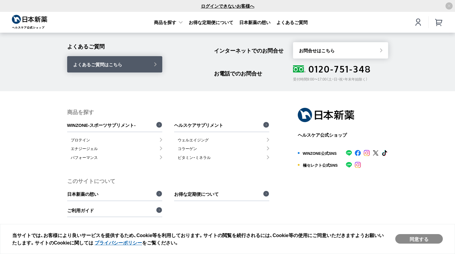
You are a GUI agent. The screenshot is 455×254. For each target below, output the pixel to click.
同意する (419, 238)
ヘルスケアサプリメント (198, 125)
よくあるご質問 (292, 22)
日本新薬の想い (254, 22)
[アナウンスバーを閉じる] (449, 6)
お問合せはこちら (317, 50)
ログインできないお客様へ (227, 6)
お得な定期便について (211, 22)
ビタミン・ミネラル (194, 157)
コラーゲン (187, 148)
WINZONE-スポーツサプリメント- (101, 125)
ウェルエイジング (193, 140)
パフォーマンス (84, 157)
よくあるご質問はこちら (97, 64)
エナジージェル (84, 148)
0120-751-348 (332, 68)
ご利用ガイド (80, 210)
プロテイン (80, 140)
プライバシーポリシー (118, 242)
